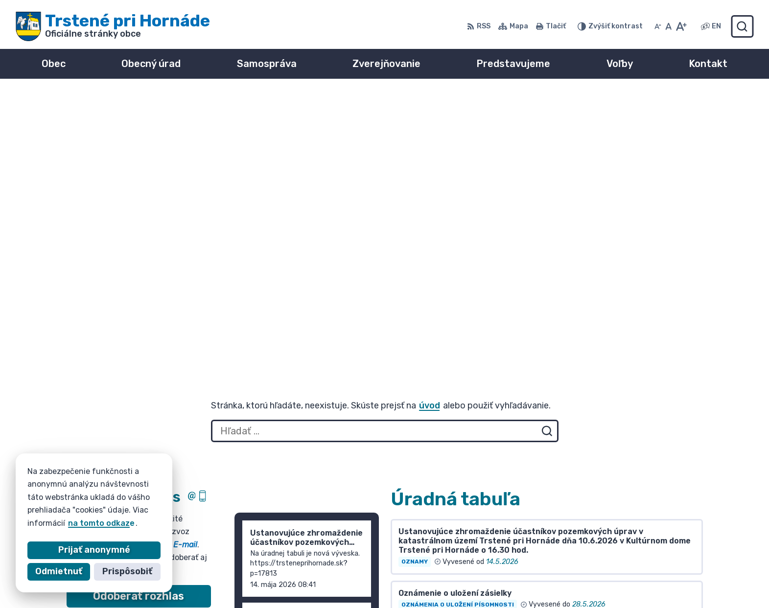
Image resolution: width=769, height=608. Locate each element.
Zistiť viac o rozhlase (139, 345)
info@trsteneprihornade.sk (638, 576)
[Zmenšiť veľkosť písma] (657, 26)
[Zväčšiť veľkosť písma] (681, 26)
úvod (429, 131)
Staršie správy (272, 389)
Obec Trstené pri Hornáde (180, 510)
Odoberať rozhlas (138, 321)
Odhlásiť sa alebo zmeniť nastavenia (138, 365)
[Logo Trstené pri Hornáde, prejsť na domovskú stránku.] (113, 26)
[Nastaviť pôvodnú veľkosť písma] (668, 26)
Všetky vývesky (422, 357)
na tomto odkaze (101, 523)
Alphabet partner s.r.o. (211, 500)
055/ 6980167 (612, 565)
